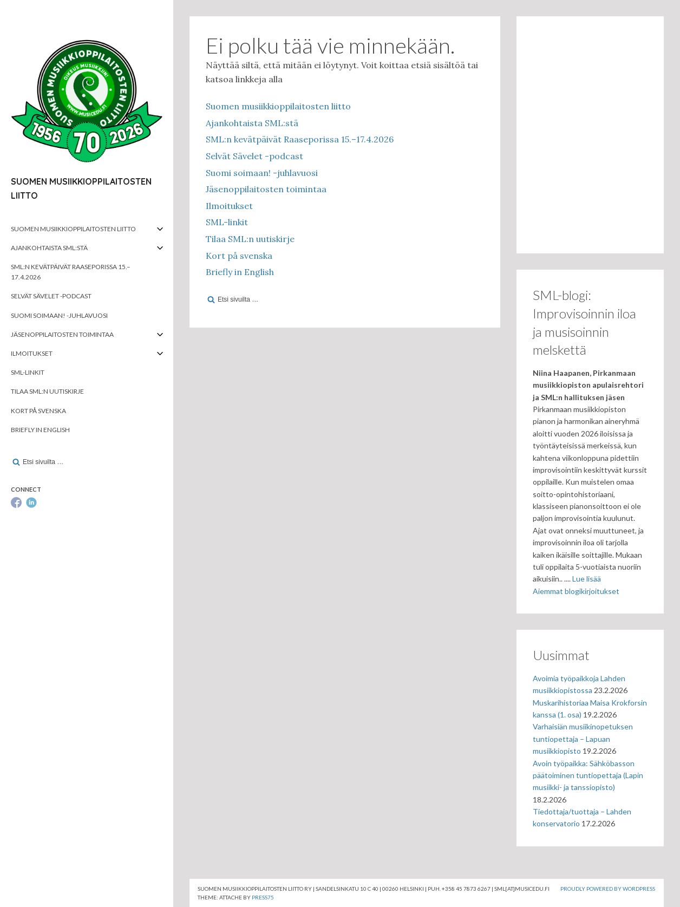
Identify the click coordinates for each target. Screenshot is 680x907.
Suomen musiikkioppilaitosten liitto (73, 229)
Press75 (263, 897)
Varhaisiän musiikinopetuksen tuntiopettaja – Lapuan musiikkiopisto (583, 738)
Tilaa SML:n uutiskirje (47, 391)
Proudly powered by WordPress (607, 888)
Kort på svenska (38, 411)
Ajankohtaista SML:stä (49, 248)
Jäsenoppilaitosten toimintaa (62, 334)
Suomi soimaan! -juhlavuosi (59, 315)
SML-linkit (27, 372)
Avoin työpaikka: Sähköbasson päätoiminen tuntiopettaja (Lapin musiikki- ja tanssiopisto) (588, 775)
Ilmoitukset (32, 353)
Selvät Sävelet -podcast (51, 296)
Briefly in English (40, 430)
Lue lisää (586, 578)
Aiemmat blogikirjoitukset (576, 591)
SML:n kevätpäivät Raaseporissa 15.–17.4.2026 (70, 272)
